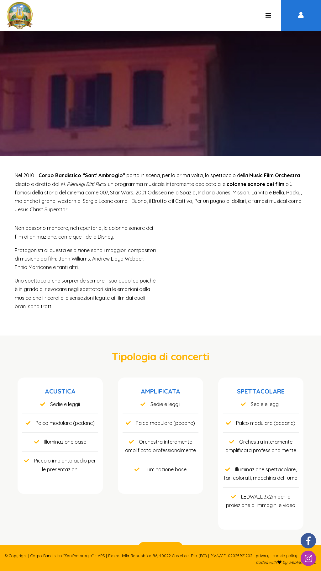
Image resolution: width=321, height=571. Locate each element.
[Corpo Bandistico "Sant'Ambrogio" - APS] (268, 15)
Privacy (262, 555)
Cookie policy (285, 555)
